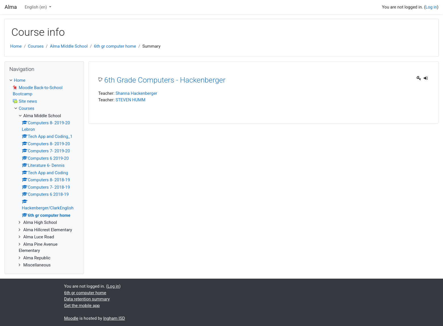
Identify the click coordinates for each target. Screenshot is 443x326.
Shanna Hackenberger (136, 93)
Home (16, 46)
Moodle (71, 318)
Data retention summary (87, 299)
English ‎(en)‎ (36, 7)
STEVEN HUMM (130, 99)
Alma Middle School (69, 46)
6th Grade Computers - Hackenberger (164, 80)
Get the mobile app (82, 305)
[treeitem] (44, 80)
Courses (36, 46)
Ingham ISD (114, 318)
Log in (431, 7)
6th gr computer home (115, 46)
